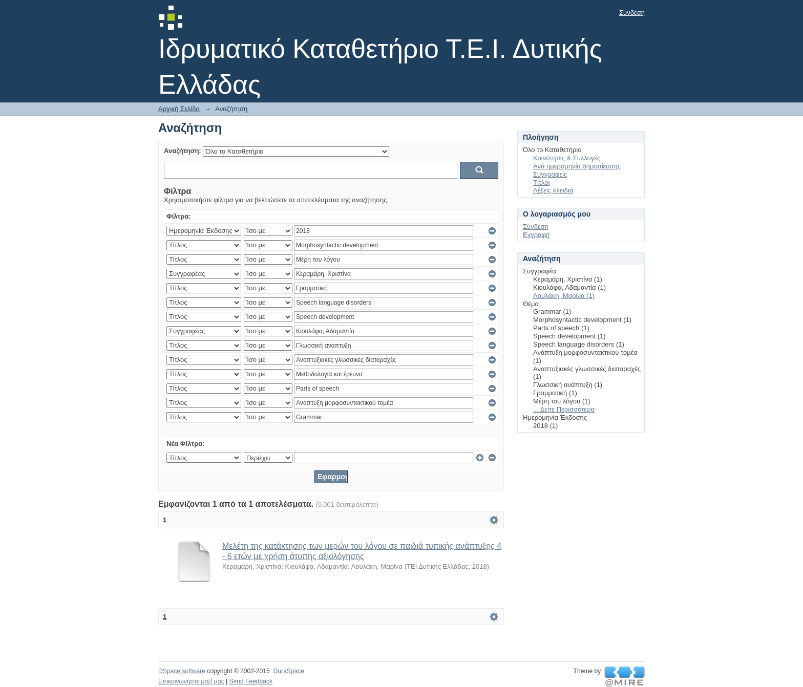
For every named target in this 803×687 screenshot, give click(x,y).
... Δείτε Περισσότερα (564, 409)
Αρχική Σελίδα (179, 109)
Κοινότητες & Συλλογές (566, 158)
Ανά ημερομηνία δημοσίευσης (577, 166)
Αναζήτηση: (182, 151)
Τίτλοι (541, 182)
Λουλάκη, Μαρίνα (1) (564, 295)
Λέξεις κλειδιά (553, 190)
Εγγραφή (536, 235)
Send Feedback (250, 681)
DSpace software (181, 671)
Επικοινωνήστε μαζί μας (191, 681)
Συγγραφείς (550, 174)
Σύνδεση (632, 12)
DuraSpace (288, 671)
